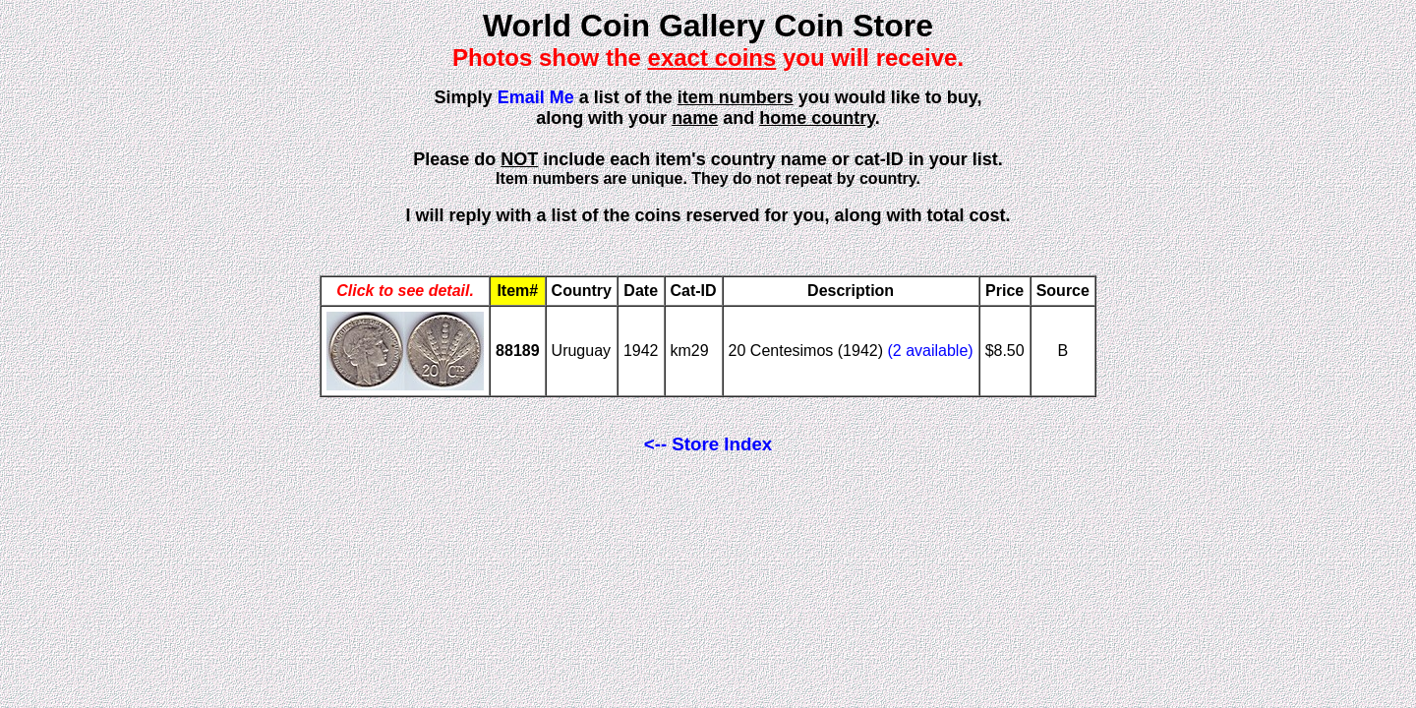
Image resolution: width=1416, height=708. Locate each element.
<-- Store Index (708, 444)
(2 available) (930, 350)
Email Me (536, 97)
